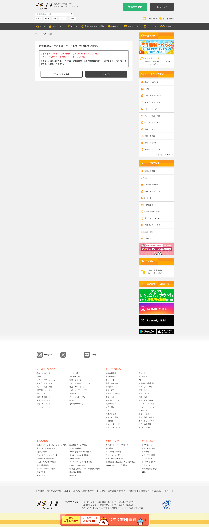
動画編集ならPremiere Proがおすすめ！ (121, 462)
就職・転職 (143, 397)
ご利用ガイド (152, 18)
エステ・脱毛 (144, 411)
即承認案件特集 (75, 472)
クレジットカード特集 (45, 458)
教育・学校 (143, 390)
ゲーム (38, 18)
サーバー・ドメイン (146, 407)
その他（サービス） (146, 428)
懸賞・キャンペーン (113, 383)
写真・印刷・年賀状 (146, 417)
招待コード (146, 465)
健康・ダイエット (151, 136)
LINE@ (94, 355)
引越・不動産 (144, 414)
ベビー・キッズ (150, 109)
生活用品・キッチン (152, 122)
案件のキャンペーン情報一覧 (117, 445)
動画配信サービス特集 (78, 445)
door (54, 18)
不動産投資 (148, 205)
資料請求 (109, 387)
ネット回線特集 (75, 448)
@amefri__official (157, 308)
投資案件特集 (42, 452)
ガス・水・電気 (112, 417)
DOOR (47, 18)
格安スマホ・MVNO (152, 218)
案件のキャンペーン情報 (94, 26)
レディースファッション (154, 96)
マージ (73, 18)
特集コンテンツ (134, 26)
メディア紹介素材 (149, 455)
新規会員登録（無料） (150, 469)
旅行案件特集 (74, 458)
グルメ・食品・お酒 (152, 116)
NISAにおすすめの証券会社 (80, 452)
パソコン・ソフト (43, 407)
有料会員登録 (111, 377)
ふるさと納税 (111, 414)
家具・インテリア (43, 400)
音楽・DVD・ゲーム (77, 387)
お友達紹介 (146, 452)
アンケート (151, 26)
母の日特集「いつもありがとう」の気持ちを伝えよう (52, 445)
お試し (147, 89)
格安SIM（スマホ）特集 (46, 448)
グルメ (108, 411)
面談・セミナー (112, 397)
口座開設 (109, 421)
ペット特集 (41, 476)
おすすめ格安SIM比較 (114, 458)
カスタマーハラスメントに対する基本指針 (79, 491)
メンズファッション (152, 102)
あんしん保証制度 (149, 448)
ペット (72, 400)
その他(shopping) (76, 404)
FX (145, 178)
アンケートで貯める (113, 452)
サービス (73, 26)
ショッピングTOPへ (163, 155)
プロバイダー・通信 (152, 225)
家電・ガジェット (43, 404)
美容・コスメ (149, 129)
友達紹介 (169, 26)
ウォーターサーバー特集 (46, 469)
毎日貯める (115, 26)
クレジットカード (151, 185)
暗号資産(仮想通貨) (152, 211)
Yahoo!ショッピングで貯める (117, 465)
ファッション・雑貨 (77, 397)
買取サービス (149, 238)
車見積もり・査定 (113, 394)
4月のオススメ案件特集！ (47, 462)
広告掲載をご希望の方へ (117, 491)
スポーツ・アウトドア (153, 149)
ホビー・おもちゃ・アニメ (79, 383)
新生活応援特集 (43, 465)
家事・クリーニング (146, 421)
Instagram (48, 355)
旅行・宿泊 (148, 232)
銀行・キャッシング (152, 191)
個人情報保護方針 (54, 491)
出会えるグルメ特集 (77, 465)
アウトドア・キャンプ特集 (47, 455)
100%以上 (63, 18)
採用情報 (132, 491)
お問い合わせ (147, 445)
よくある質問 (168, 18)
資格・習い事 (144, 394)
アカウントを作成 (61, 74)
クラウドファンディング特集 (80, 462)
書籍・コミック (150, 143)
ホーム (42, 26)
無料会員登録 (149, 171)
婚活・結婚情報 (145, 424)
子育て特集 (41, 472)
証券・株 (147, 198)
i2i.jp (144, 472)
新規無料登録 (135, 6)
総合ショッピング (151, 82)
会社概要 (41, 491)
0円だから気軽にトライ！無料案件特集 (84, 469)
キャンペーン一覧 (113, 455)
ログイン (162, 6)
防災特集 (72, 476)
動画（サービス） (113, 400)
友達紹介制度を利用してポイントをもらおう (156, 271)
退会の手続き (157, 491)
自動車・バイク (75, 394)
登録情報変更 (144, 491)
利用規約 (102, 491)
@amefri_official (156, 320)
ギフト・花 (73, 373)
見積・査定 (110, 390)
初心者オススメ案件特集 (79, 455)
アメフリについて (149, 462)
